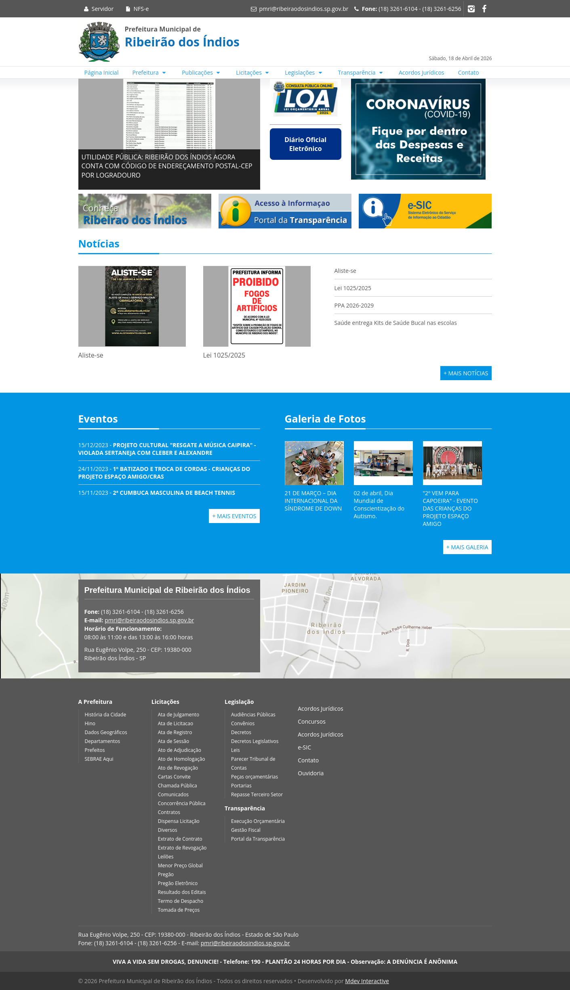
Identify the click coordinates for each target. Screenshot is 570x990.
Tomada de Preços (179, 909)
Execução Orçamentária (258, 821)
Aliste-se (345, 270)
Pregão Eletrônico (178, 883)
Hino (90, 723)
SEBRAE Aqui (99, 759)
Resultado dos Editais (182, 892)
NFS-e (136, 9)
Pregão (166, 874)
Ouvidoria (311, 773)
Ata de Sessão (173, 741)
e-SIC (304, 747)
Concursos (312, 721)
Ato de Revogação (178, 767)
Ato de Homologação (181, 759)
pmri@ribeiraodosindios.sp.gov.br (303, 9)
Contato (468, 72)
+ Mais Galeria (467, 547)
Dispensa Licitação (179, 821)
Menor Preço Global (180, 865)
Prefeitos (95, 750)
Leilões (166, 856)
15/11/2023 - (156, 492)
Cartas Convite (174, 776)
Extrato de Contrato (180, 838)
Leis (235, 750)
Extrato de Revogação (182, 847)
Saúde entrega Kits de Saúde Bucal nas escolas (395, 323)
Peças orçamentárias (254, 776)
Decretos (241, 732)
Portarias (241, 785)
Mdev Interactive (367, 981)
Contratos (169, 812)
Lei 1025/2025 (353, 288)
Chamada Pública (177, 785)
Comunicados (173, 794)
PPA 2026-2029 (354, 305)
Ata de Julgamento (178, 714)
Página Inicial (101, 72)
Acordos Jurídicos (421, 72)
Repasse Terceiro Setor (257, 794)
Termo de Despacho (180, 901)
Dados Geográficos (106, 732)
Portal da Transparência (258, 838)
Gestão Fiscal (246, 830)
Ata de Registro (175, 732)
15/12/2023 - (167, 448)
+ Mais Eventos (234, 516)
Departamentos (102, 741)
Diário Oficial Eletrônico (305, 144)
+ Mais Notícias (466, 373)
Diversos (167, 830)
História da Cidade (105, 714)
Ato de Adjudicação (179, 750)
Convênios (243, 723)
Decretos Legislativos (254, 741)
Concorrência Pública (182, 803)
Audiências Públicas (253, 714)
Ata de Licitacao (176, 723)
